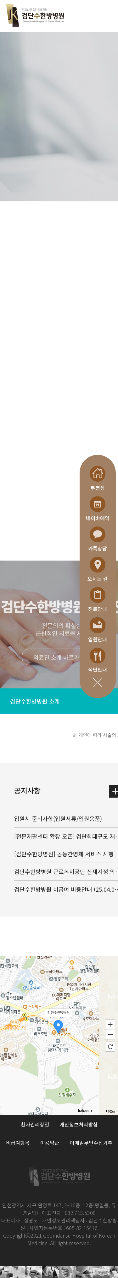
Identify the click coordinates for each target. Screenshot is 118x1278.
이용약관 (49, 1142)
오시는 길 (97, 569)
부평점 (97, 478)
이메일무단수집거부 (91, 1142)
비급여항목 (18, 1142)
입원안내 (97, 630)
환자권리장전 (35, 1124)
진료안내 (97, 600)
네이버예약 (98, 509)
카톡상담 (97, 539)
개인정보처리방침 (79, 1124)
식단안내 (97, 660)
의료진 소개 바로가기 (59, 657)
